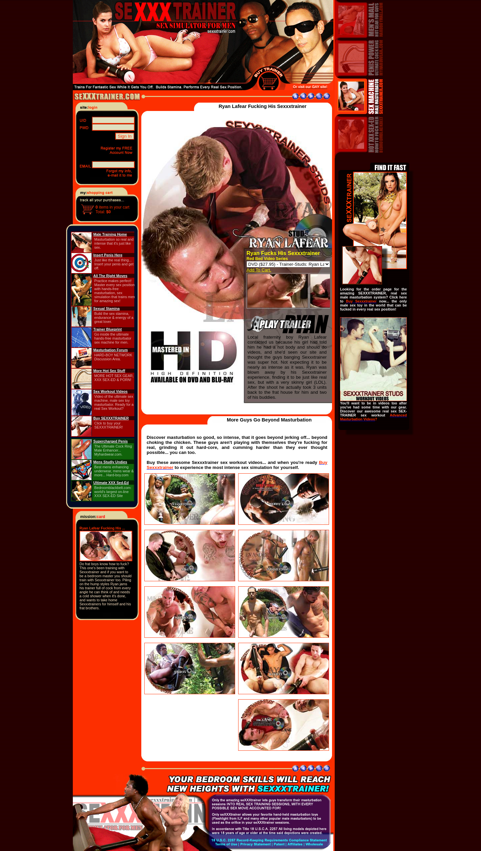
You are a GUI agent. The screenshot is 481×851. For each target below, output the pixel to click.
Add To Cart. (259, 269)
